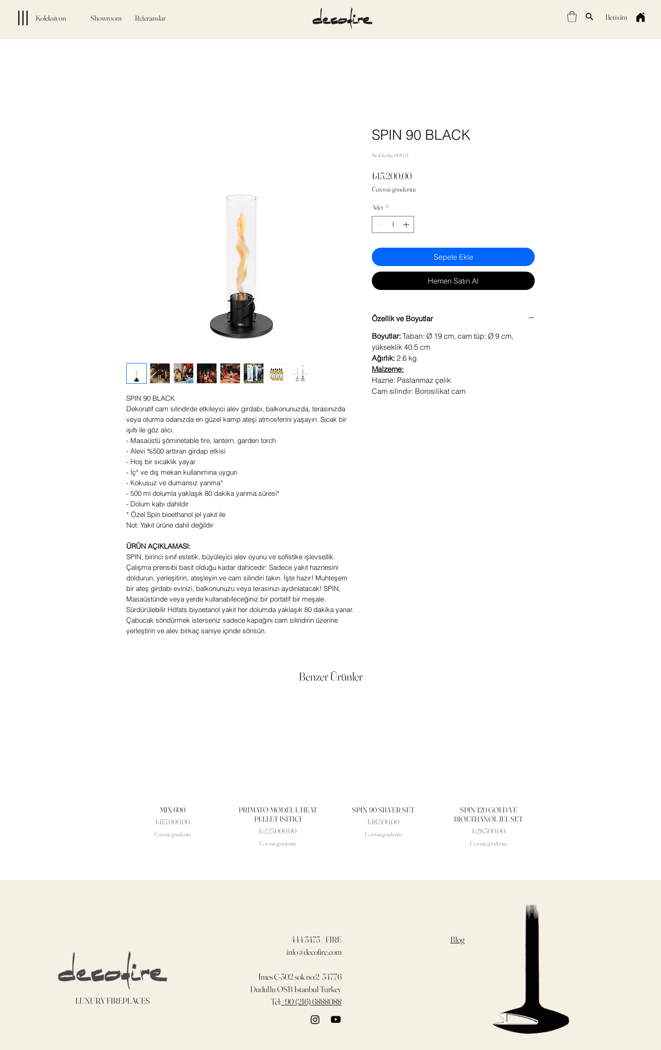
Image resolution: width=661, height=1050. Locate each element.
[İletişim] (616, 16)
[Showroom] (106, 18)
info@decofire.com (314, 952)
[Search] (589, 17)
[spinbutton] (393, 224)
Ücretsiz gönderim (393, 189)
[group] (330, 774)
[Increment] (407, 224)
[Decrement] (379, 224)
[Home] (640, 17)
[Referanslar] (150, 18)
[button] (572, 16)
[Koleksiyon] (36, 18)
